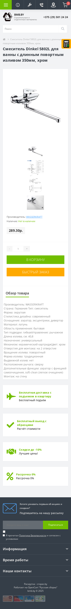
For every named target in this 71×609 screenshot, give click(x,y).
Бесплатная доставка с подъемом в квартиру (35, 394)
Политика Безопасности (32, 535)
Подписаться (55, 524)
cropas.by (42, 584)
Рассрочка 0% (26, 474)
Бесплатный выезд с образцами (31, 423)
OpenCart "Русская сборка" (42, 587)
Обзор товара (17, 293)
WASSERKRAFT (34, 216)
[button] (29, 5)
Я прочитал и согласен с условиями (33, 537)
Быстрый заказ (35, 272)
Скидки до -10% (30, 449)
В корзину (35, 259)
